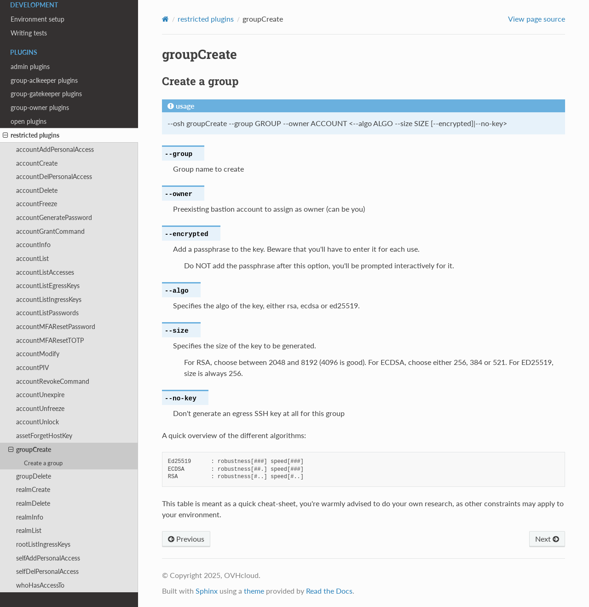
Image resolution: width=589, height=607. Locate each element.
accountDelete (37, 190)
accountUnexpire (40, 395)
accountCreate (37, 163)
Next (547, 538)
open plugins (28, 121)
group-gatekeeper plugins (46, 94)
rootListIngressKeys (43, 544)
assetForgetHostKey (44, 435)
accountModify (37, 354)
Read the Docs (329, 590)
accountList (32, 258)
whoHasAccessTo (40, 585)
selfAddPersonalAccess (48, 558)
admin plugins (30, 66)
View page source (536, 18)
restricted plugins (31, 135)
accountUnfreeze (40, 408)
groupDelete (33, 476)
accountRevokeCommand (52, 381)
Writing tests (29, 33)
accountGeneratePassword (54, 217)
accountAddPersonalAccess (55, 149)
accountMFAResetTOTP (50, 340)
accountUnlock (37, 422)
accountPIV (32, 367)
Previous (186, 538)
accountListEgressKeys (48, 285)
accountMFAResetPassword (55, 326)
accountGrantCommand (50, 231)
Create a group (43, 463)
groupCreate (29, 449)
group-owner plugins (40, 107)
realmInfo (29, 517)
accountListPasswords (47, 313)
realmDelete (33, 503)
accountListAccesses (45, 272)
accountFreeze (36, 204)
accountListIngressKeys (48, 299)
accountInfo (33, 245)
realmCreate (33, 489)
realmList (28, 530)
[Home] (165, 19)
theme (254, 590)
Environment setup (37, 19)
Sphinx (207, 590)
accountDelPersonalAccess (54, 176)
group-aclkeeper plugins (44, 80)
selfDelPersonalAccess (47, 571)
